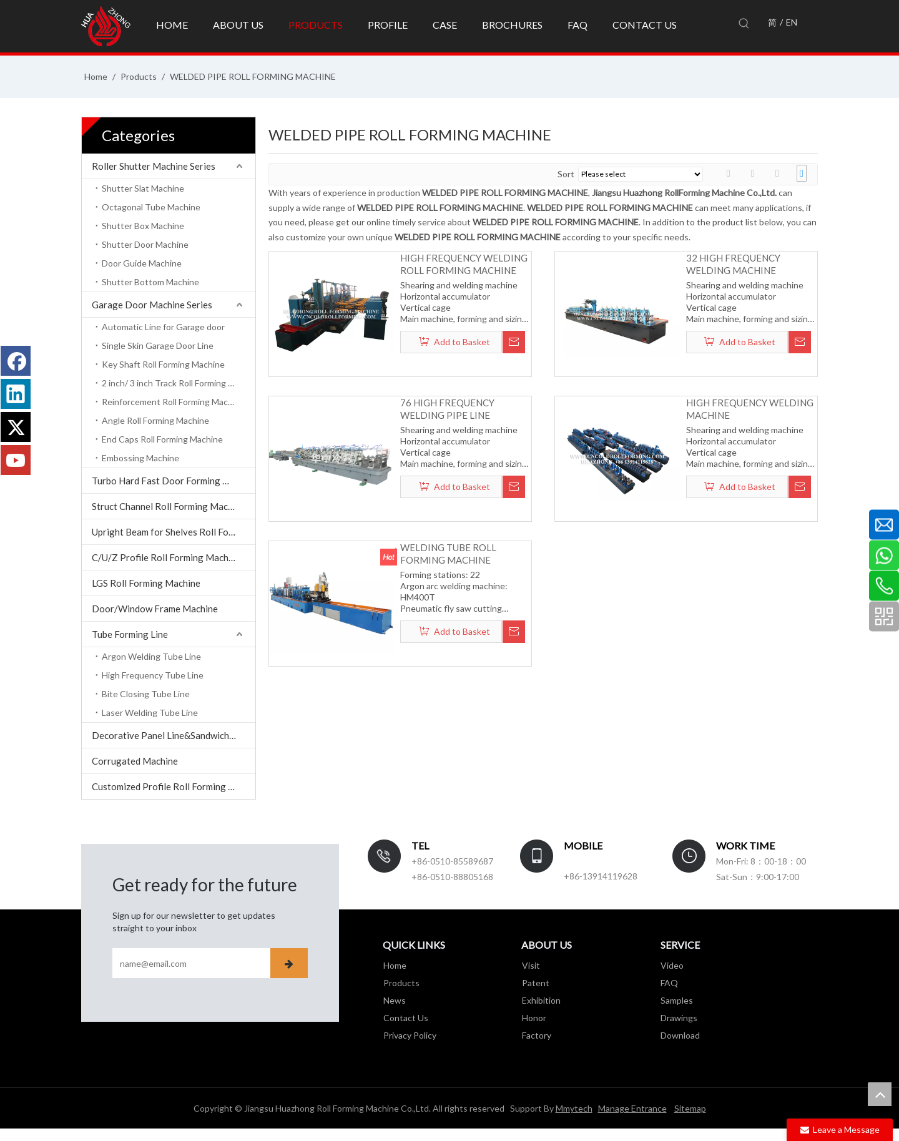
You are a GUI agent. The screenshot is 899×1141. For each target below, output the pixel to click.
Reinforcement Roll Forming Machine (173, 401)
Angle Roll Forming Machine (155, 420)
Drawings (679, 1017)
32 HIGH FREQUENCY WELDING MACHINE (733, 264)
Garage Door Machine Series (152, 304)
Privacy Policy (409, 1035)
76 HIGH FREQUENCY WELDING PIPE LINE (447, 409)
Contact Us (405, 1017)
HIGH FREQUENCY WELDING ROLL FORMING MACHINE (464, 264)
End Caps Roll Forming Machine (162, 439)
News (394, 1000)
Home (394, 965)
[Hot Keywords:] (744, 23)
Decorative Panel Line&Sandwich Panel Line (173, 735)
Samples (677, 1000)
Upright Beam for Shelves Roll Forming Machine (173, 531)
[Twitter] (16, 427)
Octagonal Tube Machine (151, 207)
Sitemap (690, 1108)
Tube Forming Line (130, 634)
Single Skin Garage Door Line (158, 345)
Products (401, 982)
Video (672, 965)
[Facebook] (16, 361)
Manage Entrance (632, 1108)
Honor (533, 1017)
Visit (530, 965)
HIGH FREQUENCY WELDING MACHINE (749, 409)
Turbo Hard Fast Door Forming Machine (173, 480)
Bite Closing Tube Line (146, 693)
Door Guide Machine (142, 263)
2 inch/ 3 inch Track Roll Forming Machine (178, 383)
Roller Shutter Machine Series (153, 166)
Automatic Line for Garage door (163, 326)
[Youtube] (16, 460)
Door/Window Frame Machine (155, 608)
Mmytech (574, 1108)
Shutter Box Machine (143, 225)
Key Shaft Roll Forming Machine (163, 364)
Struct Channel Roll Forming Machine (168, 506)
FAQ (669, 982)
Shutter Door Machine (145, 244)
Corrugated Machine (135, 760)
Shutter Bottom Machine (150, 282)
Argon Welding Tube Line (151, 656)
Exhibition (540, 1000)
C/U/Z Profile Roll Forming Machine (166, 557)
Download (680, 1035)
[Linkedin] (16, 394)
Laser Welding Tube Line (150, 712)
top (880, 1094)
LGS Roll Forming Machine (146, 583)
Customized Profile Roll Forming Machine (173, 786)
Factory (536, 1035)
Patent (535, 982)
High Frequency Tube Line (153, 675)
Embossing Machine (140, 458)
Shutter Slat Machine (143, 188)
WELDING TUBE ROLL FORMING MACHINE (448, 554)
